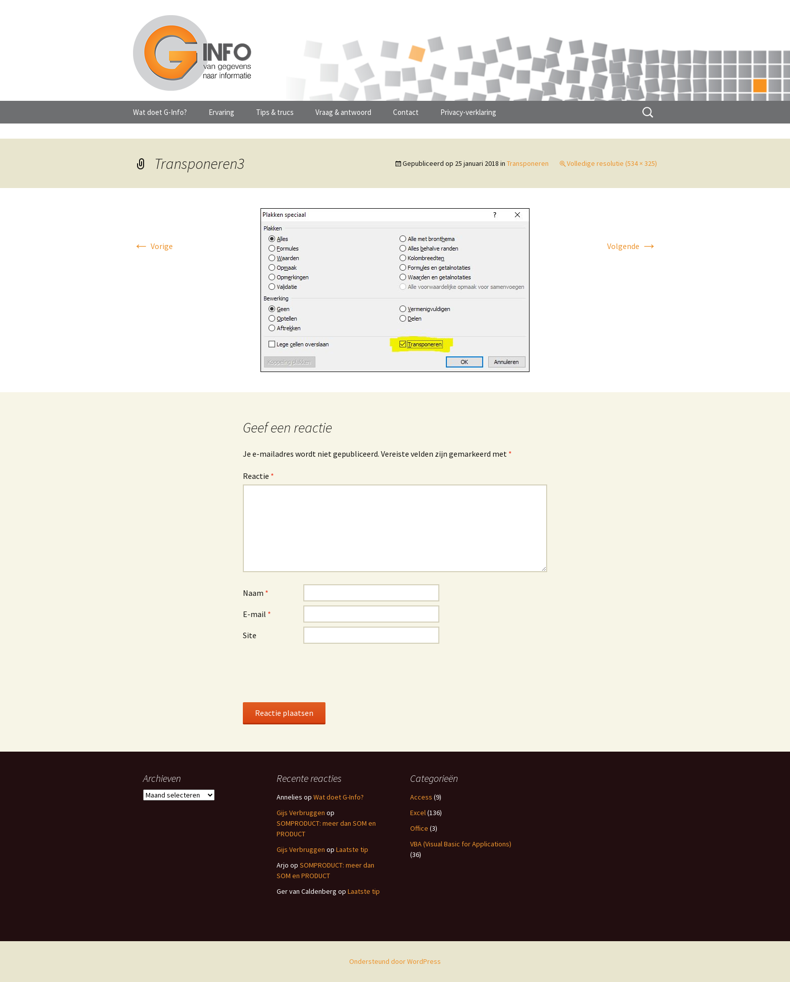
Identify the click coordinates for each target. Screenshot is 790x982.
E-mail (257, 614)
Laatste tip (352, 849)
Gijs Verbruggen (301, 812)
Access (421, 797)
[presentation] (319, 672)
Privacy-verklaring (468, 112)
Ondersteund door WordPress (395, 961)
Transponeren (528, 163)
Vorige (153, 246)
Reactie (258, 476)
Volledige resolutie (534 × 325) (612, 163)
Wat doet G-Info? (160, 112)
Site (249, 635)
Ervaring (221, 112)
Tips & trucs (275, 112)
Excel (418, 812)
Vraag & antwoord (343, 112)
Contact (406, 112)
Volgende (632, 246)
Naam (256, 593)
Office (419, 828)
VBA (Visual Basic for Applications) (460, 843)
